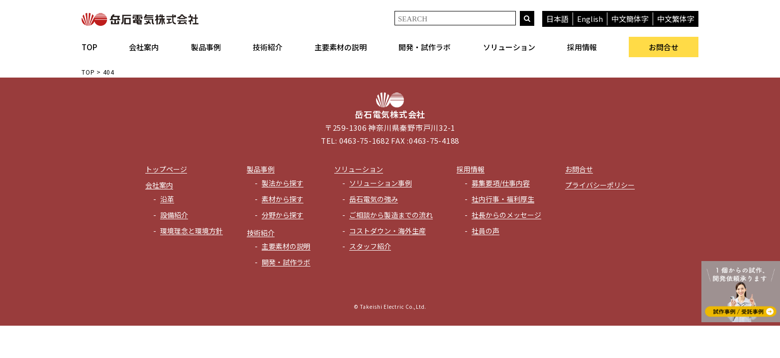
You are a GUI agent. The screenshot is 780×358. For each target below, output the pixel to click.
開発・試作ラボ (424, 47)
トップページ (166, 169)
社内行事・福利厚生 (503, 199)
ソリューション (509, 47)
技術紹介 (268, 47)
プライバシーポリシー (600, 185)
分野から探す (282, 215)
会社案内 (144, 47)
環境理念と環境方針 (191, 231)
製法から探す (282, 183)
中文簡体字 (630, 18)
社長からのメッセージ (506, 215)
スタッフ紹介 (370, 246)
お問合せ (664, 47)
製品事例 (206, 47)
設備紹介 (174, 215)
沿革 (167, 199)
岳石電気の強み (373, 199)
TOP (89, 47)
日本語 (557, 18)
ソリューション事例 (380, 183)
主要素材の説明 (340, 47)
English (590, 18)
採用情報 (582, 47)
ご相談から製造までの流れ (391, 215)
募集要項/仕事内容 (501, 183)
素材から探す (282, 199)
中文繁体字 (675, 18)
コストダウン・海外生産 (387, 231)
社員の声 (485, 231)
